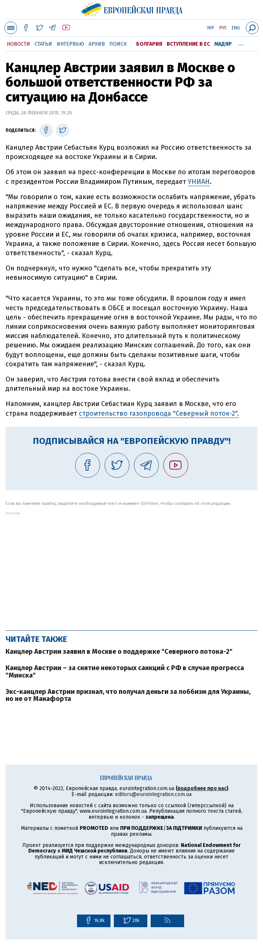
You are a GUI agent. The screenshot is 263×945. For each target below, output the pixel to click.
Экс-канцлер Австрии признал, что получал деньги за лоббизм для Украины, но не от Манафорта (128, 695)
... (241, 43)
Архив (97, 44)
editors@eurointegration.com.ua (153, 794)
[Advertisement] (131, 567)
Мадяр (223, 44)
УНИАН (199, 182)
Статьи (43, 44)
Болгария (149, 44)
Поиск (118, 44)
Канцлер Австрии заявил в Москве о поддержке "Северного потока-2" (119, 651)
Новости (18, 44)
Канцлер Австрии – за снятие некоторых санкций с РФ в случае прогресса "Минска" (125, 671)
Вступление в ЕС (188, 44)
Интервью (70, 44)
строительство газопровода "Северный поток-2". (159, 413)
